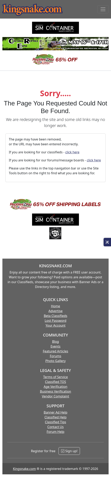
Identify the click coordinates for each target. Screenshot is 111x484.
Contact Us (55, 427)
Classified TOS (55, 382)
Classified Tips (55, 422)
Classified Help (55, 417)
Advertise (55, 311)
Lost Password (55, 320)
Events (55, 346)
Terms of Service (55, 377)
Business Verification (55, 391)
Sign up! (69, 451)
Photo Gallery (55, 361)
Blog (55, 341)
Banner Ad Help (55, 412)
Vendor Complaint (55, 396)
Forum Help (55, 431)
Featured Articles (55, 351)
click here (72, 152)
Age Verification (55, 386)
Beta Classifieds (55, 316)
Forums (55, 356)
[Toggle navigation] (103, 9)
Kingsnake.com (24, 468)
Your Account (55, 325)
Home (55, 306)
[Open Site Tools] (107, 242)
